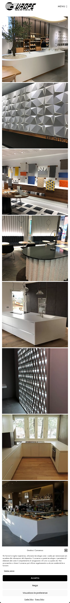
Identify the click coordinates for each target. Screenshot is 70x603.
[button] (66, 550)
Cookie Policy (29, 599)
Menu (62, 6)
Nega (35, 585)
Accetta (35, 578)
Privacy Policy (39, 599)
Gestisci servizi (9, 571)
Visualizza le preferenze (35, 592)
